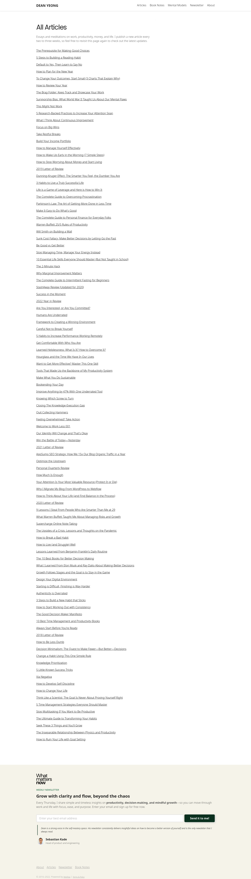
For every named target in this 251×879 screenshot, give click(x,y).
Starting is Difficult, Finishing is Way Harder (63, 587)
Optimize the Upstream (51, 462)
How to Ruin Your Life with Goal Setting (61, 740)
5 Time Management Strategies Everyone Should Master (71, 705)
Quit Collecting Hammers (52, 413)
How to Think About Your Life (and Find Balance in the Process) (75, 496)
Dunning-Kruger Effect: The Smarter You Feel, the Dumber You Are (78, 176)
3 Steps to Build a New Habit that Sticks (61, 601)
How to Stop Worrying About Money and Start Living (69, 162)
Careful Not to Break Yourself (54, 329)
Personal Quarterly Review (52, 468)
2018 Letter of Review (49, 635)
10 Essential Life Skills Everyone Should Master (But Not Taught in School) (82, 260)
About (211, 5)
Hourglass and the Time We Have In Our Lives (65, 357)
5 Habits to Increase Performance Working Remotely (69, 336)
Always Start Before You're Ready (56, 628)
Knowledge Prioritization (51, 663)
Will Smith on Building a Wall (54, 232)
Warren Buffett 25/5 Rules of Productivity (62, 225)
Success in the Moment (51, 295)
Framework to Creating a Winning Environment (65, 322)
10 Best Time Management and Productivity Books (68, 622)
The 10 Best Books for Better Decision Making (65, 559)
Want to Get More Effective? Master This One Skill (67, 364)
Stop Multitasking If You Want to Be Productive (65, 712)
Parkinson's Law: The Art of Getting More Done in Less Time (73, 204)
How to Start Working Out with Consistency (63, 608)
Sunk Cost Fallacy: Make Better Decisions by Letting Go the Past (76, 239)
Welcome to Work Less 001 (53, 427)
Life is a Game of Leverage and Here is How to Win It (69, 190)
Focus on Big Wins (47, 128)
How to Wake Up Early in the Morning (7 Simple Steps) (70, 155)
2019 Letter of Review (49, 169)
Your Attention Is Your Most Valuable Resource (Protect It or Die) (76, 482)
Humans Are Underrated (51, 315)
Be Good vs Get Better (50, 246)
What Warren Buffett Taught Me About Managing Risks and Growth (78, 517)
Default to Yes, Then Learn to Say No (59, 65)
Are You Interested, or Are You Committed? (63, 308)
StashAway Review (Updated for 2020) (60, 288)
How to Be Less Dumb (50, 642)
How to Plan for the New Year (54, 72)
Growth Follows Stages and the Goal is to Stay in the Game (73, 573)
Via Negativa (44, 677)
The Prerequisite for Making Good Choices (63, 51)
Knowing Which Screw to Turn (55, 399)
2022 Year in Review (48, 301)
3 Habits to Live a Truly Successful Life (60, 183)
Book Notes (157, 5)
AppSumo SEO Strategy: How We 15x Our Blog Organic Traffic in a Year (80, 455)
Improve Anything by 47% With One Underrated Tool (69, 392)
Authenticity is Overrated (51, 594)
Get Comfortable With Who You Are (58, 343)
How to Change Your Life (51, 691)
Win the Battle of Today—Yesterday (58, 441)
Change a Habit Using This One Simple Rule (63, 656)
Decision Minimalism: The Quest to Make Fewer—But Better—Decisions (81, 649)
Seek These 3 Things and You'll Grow (59, 726)
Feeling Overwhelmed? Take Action (58, 420)
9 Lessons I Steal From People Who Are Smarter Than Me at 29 (75, 510)
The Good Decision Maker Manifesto (59, 615)
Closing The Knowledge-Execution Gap (60, 406)
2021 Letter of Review (49, 448)
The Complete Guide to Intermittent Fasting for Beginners (72, 281)
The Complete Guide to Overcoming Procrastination (68, 197)
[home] (47, 5)
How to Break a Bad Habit (52, 538)
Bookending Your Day (49, 385)
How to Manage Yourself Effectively (58, 148)
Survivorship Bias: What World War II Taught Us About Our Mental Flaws (81, 100)
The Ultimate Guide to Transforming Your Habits (66, 719)
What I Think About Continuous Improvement (64, 121)
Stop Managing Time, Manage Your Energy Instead (68, 253)
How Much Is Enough (49, 475)
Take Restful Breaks (48, 135)
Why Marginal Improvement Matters (59, 274)
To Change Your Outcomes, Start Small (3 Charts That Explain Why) (78, 79)
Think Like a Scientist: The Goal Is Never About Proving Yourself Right (79, 698)
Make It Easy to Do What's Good (56, 211)
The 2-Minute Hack (48, 267)
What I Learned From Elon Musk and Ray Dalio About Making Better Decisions (85, 566)
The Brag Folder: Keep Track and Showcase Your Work (70, 93)
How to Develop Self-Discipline (55, 684)
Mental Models (177, 5)
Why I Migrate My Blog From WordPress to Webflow (68, 489)
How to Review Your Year (51, 86)
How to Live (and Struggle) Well (55, 545)
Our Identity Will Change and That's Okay (62, 434)
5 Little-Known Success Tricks (54, 670)
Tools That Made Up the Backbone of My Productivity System (74, 371)
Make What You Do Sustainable (55, 378)
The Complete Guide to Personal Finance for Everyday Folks (73, 218)
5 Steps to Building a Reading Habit (58, 58)
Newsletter (197, 5)
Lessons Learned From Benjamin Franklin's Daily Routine (71, 552)
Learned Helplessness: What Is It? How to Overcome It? (71, 350)
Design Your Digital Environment (56, 580)
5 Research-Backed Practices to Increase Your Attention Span (74, 114)
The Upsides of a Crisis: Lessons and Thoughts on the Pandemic (76, 531)
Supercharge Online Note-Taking (56, 524)
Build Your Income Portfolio (53, 141)
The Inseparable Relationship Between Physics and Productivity (76, 733)
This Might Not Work (49, 107)
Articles (141, 5)
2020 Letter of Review (49, 503)
